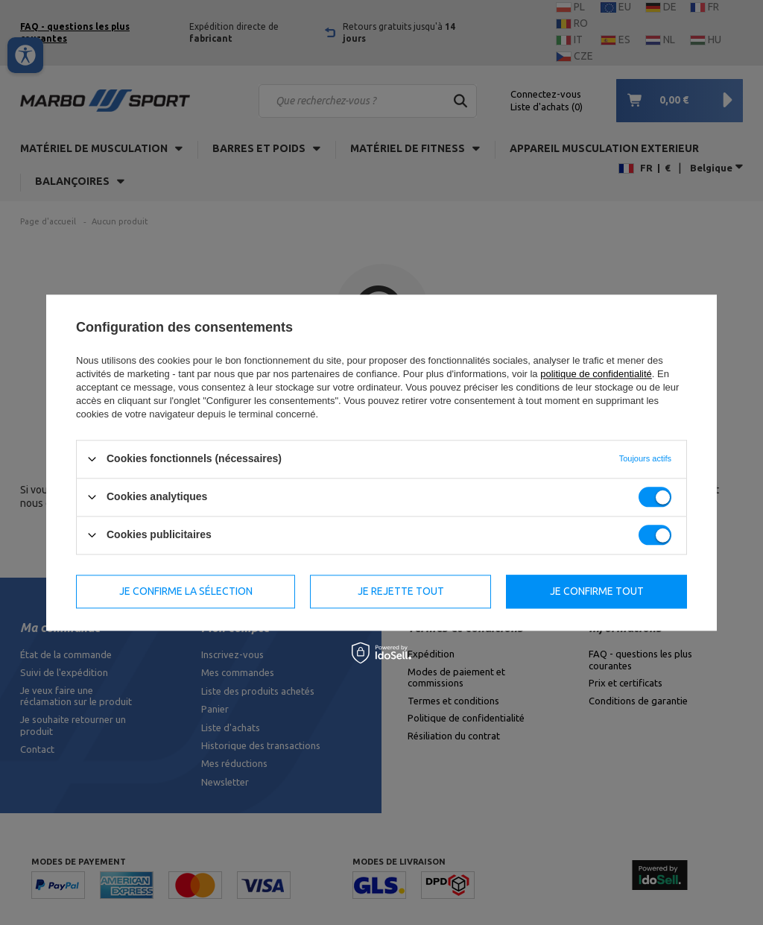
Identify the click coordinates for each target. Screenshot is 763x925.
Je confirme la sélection (186, 591)
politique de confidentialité (596, 373)
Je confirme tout (597, 591)
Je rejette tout (401, 591)
